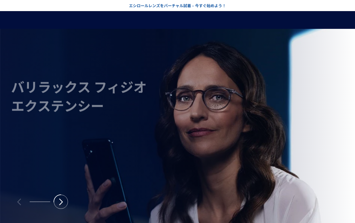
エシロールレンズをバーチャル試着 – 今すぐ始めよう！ (177, 5)
